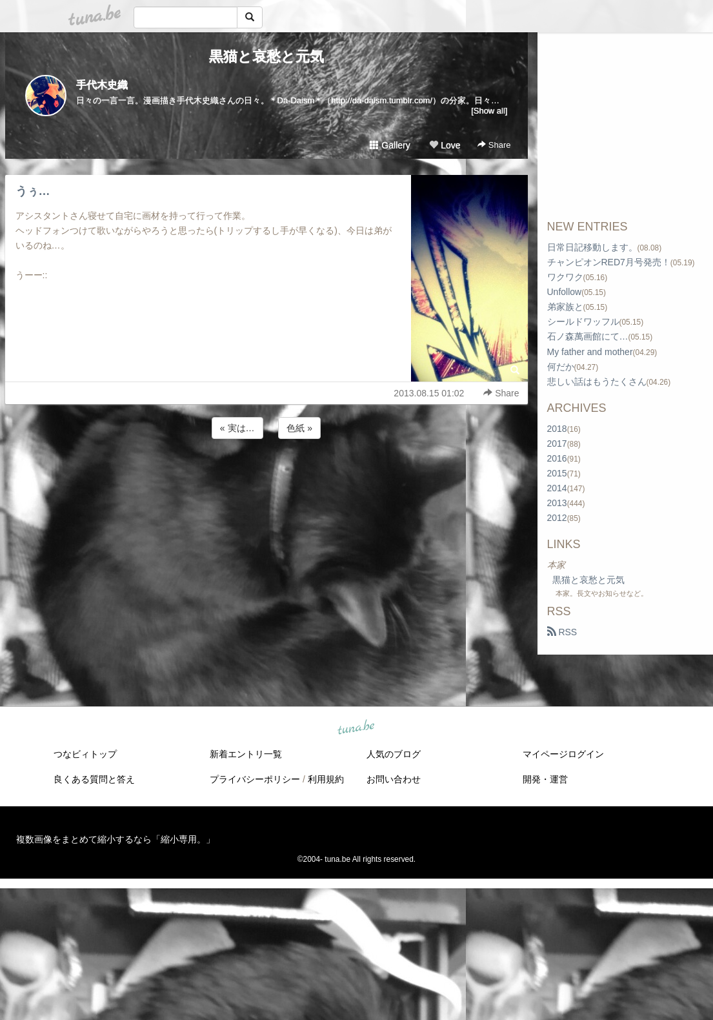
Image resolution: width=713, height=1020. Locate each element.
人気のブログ (394, 754)
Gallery (390, 145)
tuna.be (356, 728)
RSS (562, 632)
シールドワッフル (583, 321)
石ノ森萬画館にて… (587, 336)
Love (444, 145)
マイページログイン (563, 754)
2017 (557, 443)
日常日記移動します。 (592, 247)
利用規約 (326, 779)
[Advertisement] (266, 476)
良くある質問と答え (94, 779)
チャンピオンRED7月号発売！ (608, 262)
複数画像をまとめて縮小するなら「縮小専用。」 (115, 839)
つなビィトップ (85, 754)
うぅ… (32, 191)
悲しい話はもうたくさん (597, 381)
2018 (557, 428)
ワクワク (565, 277)
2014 (557, 488)
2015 (557, 473)
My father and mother (590, 352)
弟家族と (565, 306)
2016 (557, 458)
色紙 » (299, 428)
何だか (560, 367)
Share (493, 145)
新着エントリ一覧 (246, 754)
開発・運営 (545, 779)
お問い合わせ (394, 779)
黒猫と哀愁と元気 (266, 56)
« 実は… (237, 428)
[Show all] (489, 111)
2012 (557, 518)
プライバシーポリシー (255, 779)
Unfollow (564, 292)
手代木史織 (102, 84)
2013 (557, 503)
